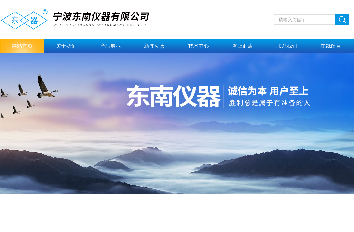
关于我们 (66, 46)
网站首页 (22, 46)
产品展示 (110, 46)
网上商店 (242, 46)
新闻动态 (154, 46)
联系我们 (286, 46)
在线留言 (331, 46)
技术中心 (198, 46)
